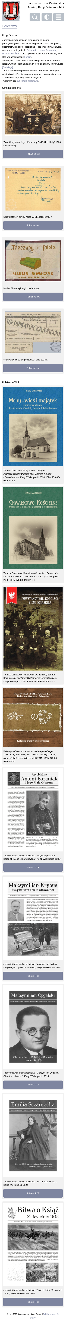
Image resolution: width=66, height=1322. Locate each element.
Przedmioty (8, 53)
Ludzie (27, 57)
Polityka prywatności (51, 1314)
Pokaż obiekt (32, 154)
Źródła (18, 53)
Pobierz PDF (33, 867)
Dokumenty (52, 50)
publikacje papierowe (27, 80)
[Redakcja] (7, 67)
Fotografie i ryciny (36, 50)
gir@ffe (33, 1318)
